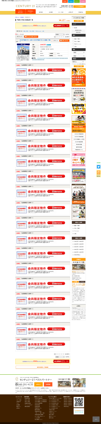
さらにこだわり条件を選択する (78, 64)
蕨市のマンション (52, 416)
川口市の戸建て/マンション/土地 (55, 398)
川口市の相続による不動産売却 (41, 400)
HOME (65, 1)
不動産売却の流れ (38, 411)
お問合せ (18, 408)
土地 (43, 31)
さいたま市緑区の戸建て (53, 404)
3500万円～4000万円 (78, 252)
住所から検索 (27, 400)
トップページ (18, 398)
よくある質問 (37, 417)
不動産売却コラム (79, 149)
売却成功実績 (79, 144)
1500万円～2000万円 (78, 241)
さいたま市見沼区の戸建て (54, 400)
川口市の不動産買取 (38, 403)
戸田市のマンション (53, 411)
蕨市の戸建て (51, 414)
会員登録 (71, 1)
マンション (76, 231)
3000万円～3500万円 (78, 249)
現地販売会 (80, 12)
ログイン (77, 1)
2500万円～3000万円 (78, 246)
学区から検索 (27, 401)
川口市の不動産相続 (79, 136)
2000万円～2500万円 (78, 244)
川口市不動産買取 (79, 141)
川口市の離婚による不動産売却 (41, 401)
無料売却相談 (79, 147)
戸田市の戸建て (52, 409)
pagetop (96, 419)
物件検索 (41, 12)
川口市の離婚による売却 (79, 139)
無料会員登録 (27, 406)
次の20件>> (67, 36)
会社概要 (51, 12)
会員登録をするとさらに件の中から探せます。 (46, 25)
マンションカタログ (28, 404)
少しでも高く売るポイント (40, 416)
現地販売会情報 (28, 403)
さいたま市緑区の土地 (53, 408)
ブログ (17, 403)
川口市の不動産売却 (79, 134)
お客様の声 (70, 12)
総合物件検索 (27, 398)
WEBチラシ (18, 406)
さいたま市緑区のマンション (54, 406)
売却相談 (83, 1)
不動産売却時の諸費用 (39, 414)
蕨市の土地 (51, 417)
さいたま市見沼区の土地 (53, 403)
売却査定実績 (37, 406)
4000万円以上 (77, 254)
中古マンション (38, 31)
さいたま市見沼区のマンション (55, 401)
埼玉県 (74, 27)
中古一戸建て (31, 31)
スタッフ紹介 (61, 12)
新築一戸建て (26, 31)
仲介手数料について (38, 419)
